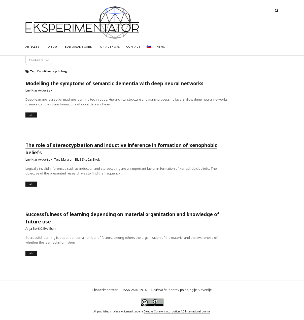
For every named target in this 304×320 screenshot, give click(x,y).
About (53, 46)
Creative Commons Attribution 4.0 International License (177, 311)
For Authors (109, 46)
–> (32, 115)
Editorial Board (78, 46)
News (161, 46)
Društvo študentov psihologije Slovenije (181, 289)
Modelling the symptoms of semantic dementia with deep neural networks (114, 83)
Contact (133, 46)
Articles (32, 46)
